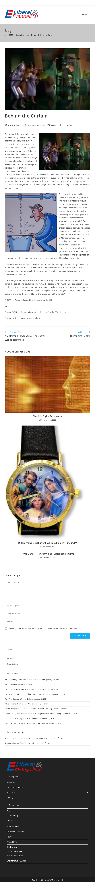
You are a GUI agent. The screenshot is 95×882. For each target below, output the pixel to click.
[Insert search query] (47, 649)
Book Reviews (13, 826)
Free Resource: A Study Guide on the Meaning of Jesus (41, 738)
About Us (11, 782)
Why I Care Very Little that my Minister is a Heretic (25, 723)
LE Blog (10, 797)
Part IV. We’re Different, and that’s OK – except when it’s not (29, 694)
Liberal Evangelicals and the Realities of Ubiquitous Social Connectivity (33, 713)
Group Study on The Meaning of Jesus (35, 743)
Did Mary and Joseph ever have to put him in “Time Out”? (47, 542)
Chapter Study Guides (16, 860)
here (65, 312)
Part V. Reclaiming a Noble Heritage (19, 699)
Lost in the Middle (15, 787)
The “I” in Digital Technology (47, 416)
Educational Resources (16, 831)
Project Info (12, 842)
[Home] (6, 35)
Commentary (12, 815)
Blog (9, 811)
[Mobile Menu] (86, 14)
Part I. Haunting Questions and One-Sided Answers (25, 679)
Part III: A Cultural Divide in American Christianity (24, 689)
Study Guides (12, 847)
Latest (9, 820)
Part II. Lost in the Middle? (15, 684)
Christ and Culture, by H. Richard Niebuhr (21, 718)
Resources (47, 792)
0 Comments (67, 125)
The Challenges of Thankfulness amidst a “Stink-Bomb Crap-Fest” (31, 709)
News (53, 125)
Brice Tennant (14, 125)
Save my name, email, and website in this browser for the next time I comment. (43, 628)
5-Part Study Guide (15, 855)
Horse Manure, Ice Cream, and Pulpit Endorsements (47, 553)
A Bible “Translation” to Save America (20, 704)
